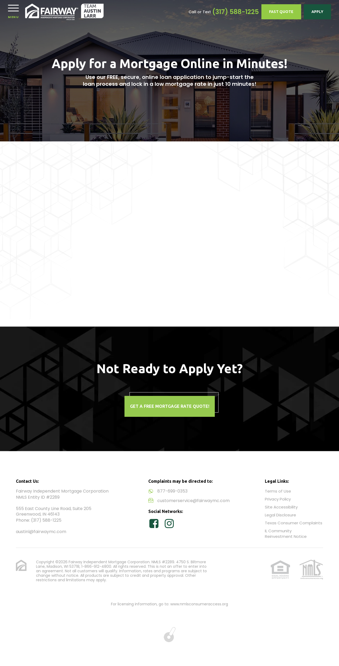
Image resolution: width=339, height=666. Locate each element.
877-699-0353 (172, 491)
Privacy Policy (278, 499)
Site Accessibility (281, 507)
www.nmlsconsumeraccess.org (199, 604)
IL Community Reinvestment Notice (286, 533)
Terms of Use (278, 491)
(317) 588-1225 (235, 12)
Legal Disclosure (280, 515)
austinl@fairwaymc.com (41, 532)
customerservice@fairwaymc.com (193, 501)
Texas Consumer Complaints (293, 523)
